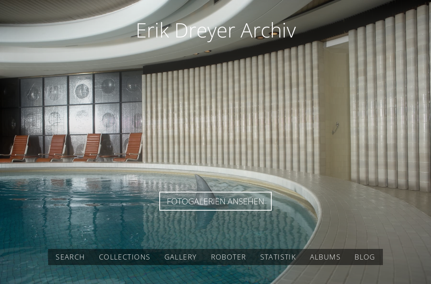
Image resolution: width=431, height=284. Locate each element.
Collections (125, 257)
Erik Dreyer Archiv (216, 29)
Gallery (180, 257)
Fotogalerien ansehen (215, 201)
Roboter (228, 257)
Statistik (278, 257)
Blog (365, 257)
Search (70, 257)
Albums (325, 257)
